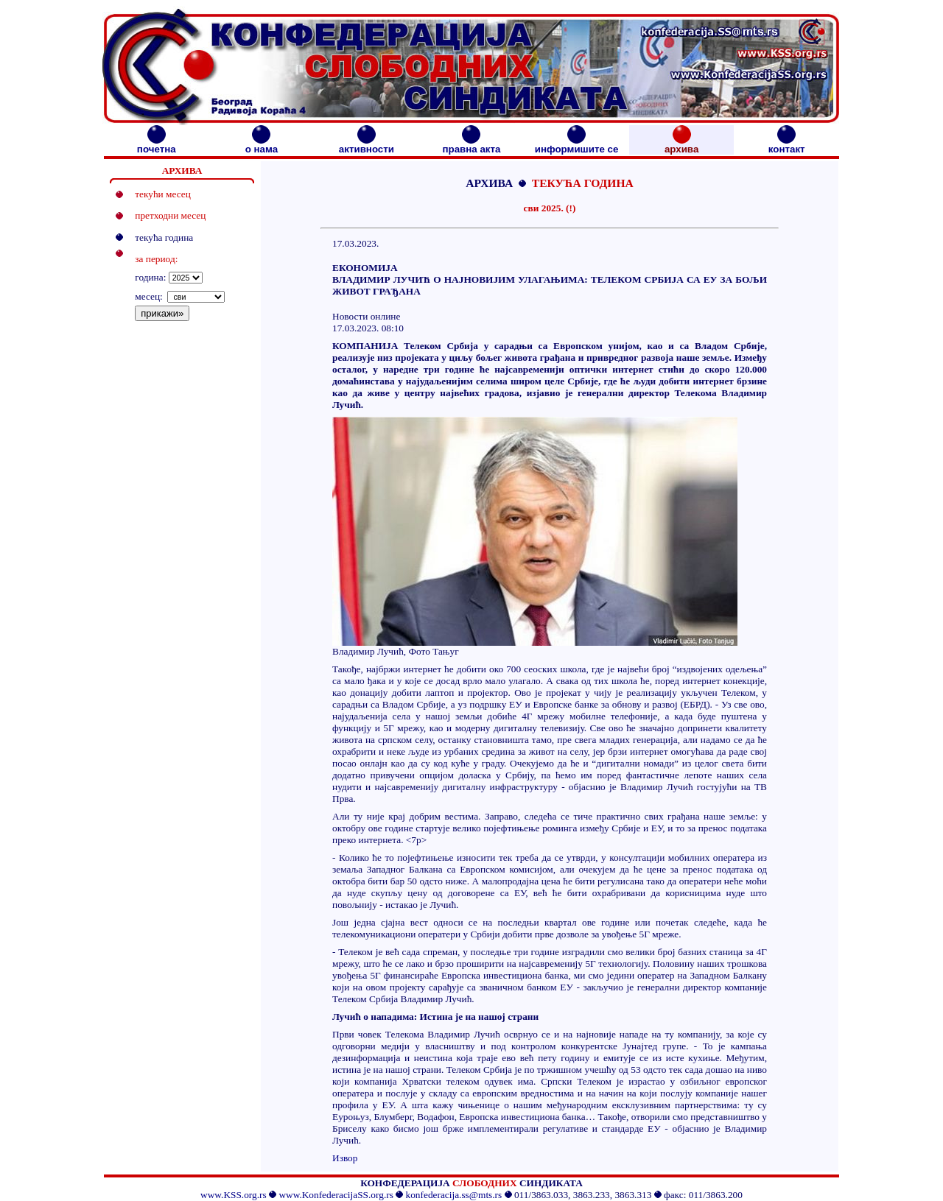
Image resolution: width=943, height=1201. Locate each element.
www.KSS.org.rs (233, 1194)
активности (366, 145)
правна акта (471, 145)
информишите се (577, 145)
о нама (261, 145)
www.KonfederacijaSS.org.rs (335, 1194)
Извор (344, 1157)
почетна (156, 145)
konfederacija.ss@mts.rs (454, 1194)
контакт (786, 145)
